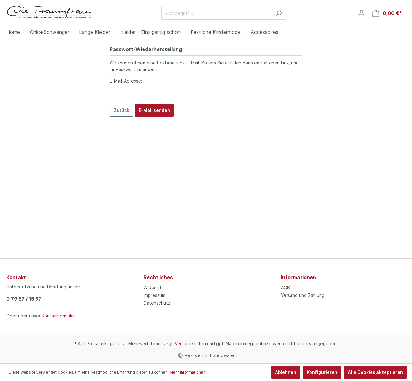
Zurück (121, 110)
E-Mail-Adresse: (126, 80)
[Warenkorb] (387, 13)
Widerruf (153, 287)
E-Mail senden (154, 110)
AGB (285, 287)
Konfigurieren (322, 372)
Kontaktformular (58, 315)
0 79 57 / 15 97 (23, 299)
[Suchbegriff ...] (216, 13)
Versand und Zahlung (302, 295)
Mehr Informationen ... (189, 372)
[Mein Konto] (361, 13)
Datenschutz (157, 303)
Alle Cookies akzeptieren (375, 372)
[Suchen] (278, 13)
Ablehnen (285, 372)
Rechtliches (158, 277)
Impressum (154, 295)
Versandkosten (190, 343)
